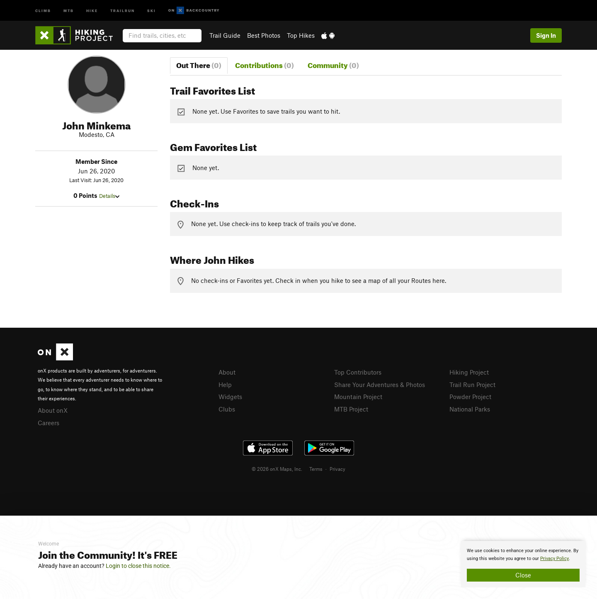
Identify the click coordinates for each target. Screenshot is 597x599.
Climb (43, 10)
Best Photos (263, 35)
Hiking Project (469, 372)
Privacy (337, 469)
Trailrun (122, 10)
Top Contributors (357, 372)
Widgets (230, 396)
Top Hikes (301, 35)
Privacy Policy (554, 558)
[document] (523, 564)
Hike (92, 10)
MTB (68, 10)
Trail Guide (224, 35)
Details (109, 195)
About (226, 372)
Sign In (546, 35)
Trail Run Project (472, 384)
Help (225, 384)
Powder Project (470, 396)
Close (523, 575)
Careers (48, 422)
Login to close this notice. (138, 565)
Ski (151, 10)
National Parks (469, 409)
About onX (53, 410)
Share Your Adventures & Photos (379, 384)
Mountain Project (358, 396)
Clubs (226, 409)
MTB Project (351, 409)
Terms (316, 469)
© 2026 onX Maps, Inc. (277, 469)
